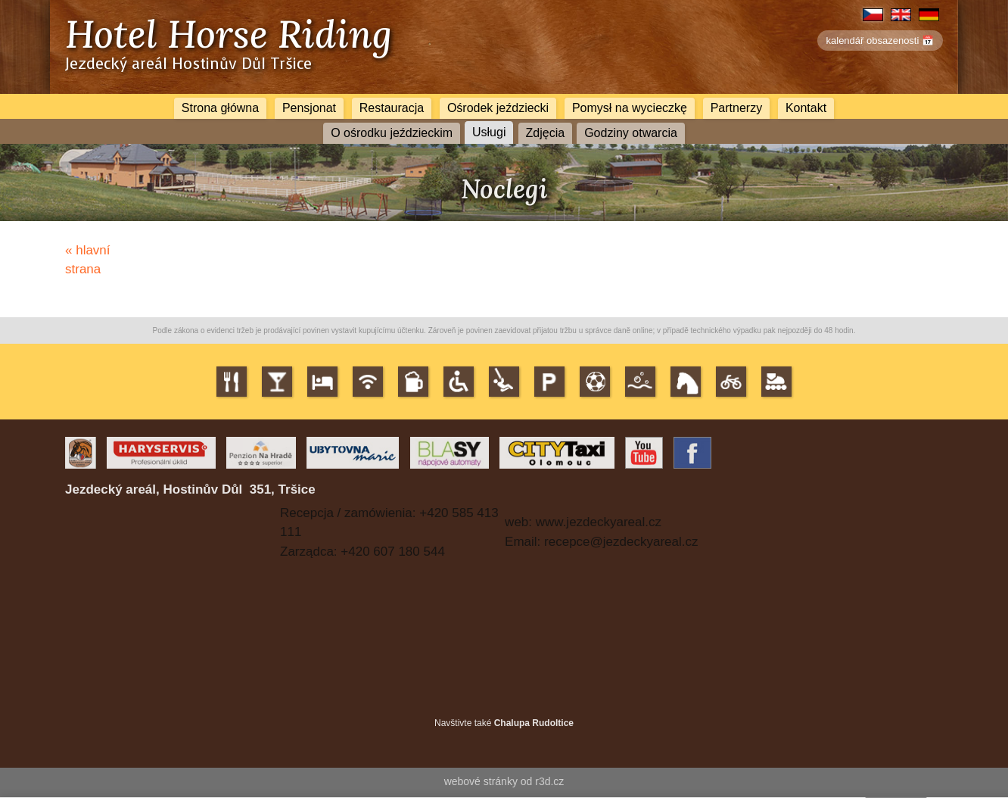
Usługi (489, 132)
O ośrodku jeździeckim (392, 132)
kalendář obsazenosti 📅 (880, 40)
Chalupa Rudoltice (534, 723)
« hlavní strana (87, 260)
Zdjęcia (545, 132)
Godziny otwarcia (630, 132)
